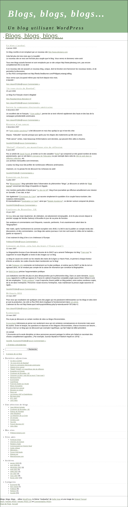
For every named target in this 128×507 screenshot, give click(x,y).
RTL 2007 (13, 398)
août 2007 (13, 469)
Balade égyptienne (55, 201)
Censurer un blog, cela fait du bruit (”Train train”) (35, 246)
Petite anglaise (28, 280)
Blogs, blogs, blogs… (56, 14)
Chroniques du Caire (27, 197)
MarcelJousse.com (17, 456)
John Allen (14, 400)
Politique (9, 242)
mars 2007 (14, 476)
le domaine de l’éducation (41, 156)
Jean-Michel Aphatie (17, 407)
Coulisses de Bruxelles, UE (21, 209)
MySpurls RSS (14, 293)
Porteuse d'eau (15, 440)
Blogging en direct (16, 390)
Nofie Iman (56, 499)
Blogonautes (15, 184)
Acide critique (15, 448)
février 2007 (14, 478)
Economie (17, 341)
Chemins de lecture (17, 442)
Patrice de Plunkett (17, 411)
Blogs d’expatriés (16, 386)
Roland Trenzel (80, 499)
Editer (19, 84)
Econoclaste (13, 313)
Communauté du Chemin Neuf (21, 446)
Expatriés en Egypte (17, 177)
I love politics (35, 114)
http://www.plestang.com (58, 52)
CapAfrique (14, 382)
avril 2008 (13, 465)
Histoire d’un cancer (17, 124)
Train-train (85, 252)
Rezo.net (13, 392)
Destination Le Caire (30, 201)
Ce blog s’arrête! (15, 45)
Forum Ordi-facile (16, 452)
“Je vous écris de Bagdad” (20, 88)
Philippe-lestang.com (17, 433)
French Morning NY (17, 424)
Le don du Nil (42, 190)
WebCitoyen (13, 272)
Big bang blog (15, 396)
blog (10, 216)
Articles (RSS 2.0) (24, 502)
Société (9, 143)
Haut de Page (5, 504)
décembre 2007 (15, 467)
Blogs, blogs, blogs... (34, 35)
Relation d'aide (15, 444)
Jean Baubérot (15, 413)
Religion (13, 491)
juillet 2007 (14, 471)
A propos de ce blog (14, 354)
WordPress (27, 499)
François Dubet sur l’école (19, 384)
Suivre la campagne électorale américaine (29, 107)
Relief (57, 154)
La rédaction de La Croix (19, 416)
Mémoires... (14, 450)
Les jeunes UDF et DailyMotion (21, 394)
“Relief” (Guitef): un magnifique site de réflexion (34, 147)
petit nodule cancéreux (19, 131)
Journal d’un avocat (17, 388)
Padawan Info (17, 265)
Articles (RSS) (11, 502)
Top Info (13, 422)
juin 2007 (13, 474)
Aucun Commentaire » (31, 84)
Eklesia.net (14, 454)
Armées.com (14, 420)
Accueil (15, 504)
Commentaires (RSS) (42, 502)
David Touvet (25, 154)
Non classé (10, 84)
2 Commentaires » (26, 173)
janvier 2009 (14, 463)
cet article (74, 302)
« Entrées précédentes (16, 345)
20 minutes (14, 418)
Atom (2, 502)
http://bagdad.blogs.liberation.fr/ (18, 99)
